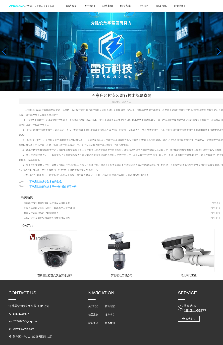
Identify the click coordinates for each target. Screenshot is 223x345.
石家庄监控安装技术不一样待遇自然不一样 (53, 186)
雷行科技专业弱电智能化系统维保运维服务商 (47, 203)
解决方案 (125, 5)
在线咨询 (190, 318)
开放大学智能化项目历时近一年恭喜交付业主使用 (49, 208)
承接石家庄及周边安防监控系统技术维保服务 (47, 218)
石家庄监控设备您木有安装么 (45, 181)
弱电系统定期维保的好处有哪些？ (41, 213)
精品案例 (93, 314)
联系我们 (179, 5)
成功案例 (107, 5)
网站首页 (71, 5)
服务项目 (143, 5)
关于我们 (89, 5)
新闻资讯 (161, 5)
